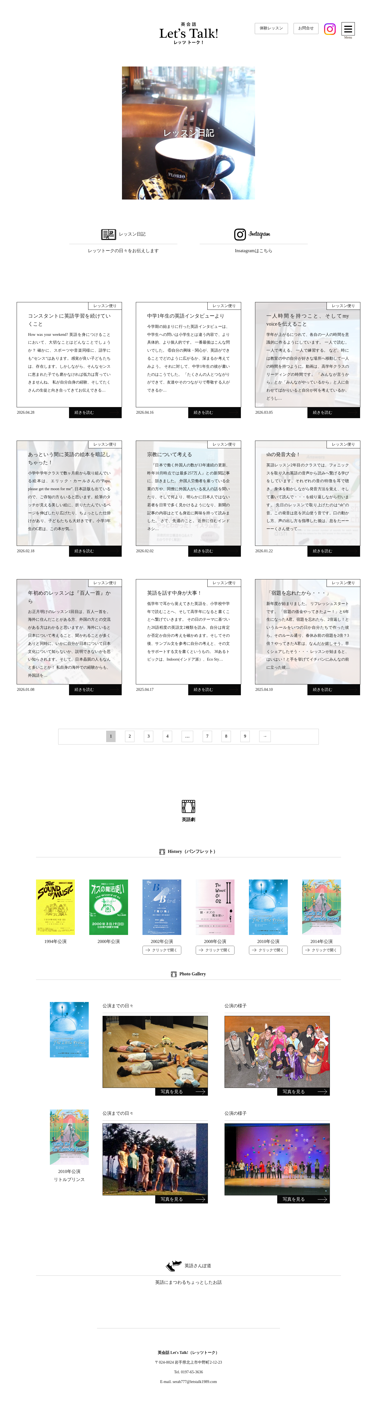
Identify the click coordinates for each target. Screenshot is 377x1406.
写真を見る (172, 1091)
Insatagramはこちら (254, 240)
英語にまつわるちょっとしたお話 (188, 1272)
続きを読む (97, 412)
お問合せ (306, 28)
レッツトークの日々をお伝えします (123, 240)
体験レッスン (271, 28)
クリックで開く (164, 950)
